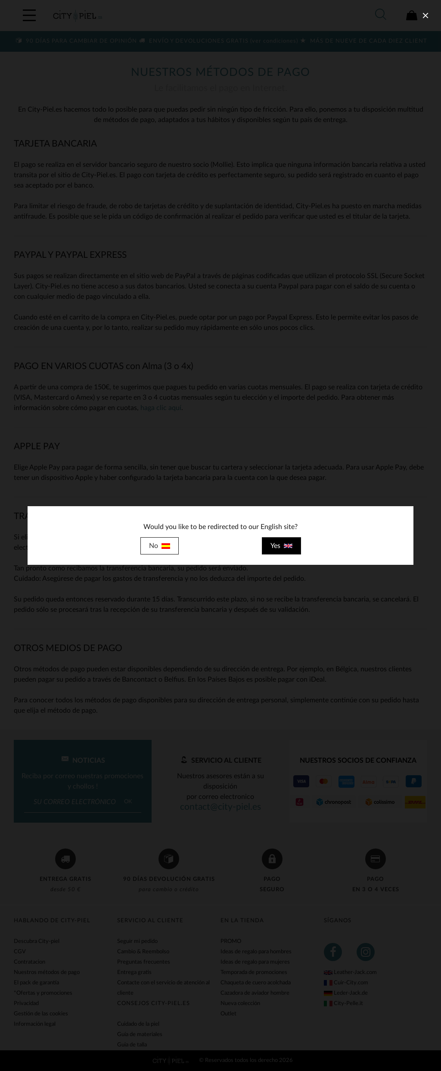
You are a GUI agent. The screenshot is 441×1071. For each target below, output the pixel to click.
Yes (281, 545)
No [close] (159, 545)
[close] (425, 15)
